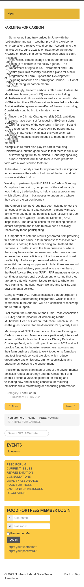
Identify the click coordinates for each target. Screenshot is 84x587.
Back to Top (72, 574)
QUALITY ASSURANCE (22, 480)
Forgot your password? (22, 551)
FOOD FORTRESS (19, 484)
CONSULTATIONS (19, 476)
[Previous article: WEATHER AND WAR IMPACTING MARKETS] (12, 406)
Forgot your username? (22, 547)
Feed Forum (28, 393)
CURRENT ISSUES (19, 468)
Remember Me (20, 533)
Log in (13, 539)
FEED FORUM (16, 464)
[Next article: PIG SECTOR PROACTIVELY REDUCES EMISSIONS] (71, 406)
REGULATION (16, 492)
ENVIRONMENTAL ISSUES (25, 488)
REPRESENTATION (20, 472)
